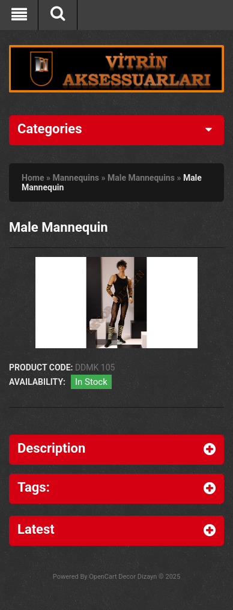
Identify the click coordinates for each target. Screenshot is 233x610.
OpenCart (102, 577)
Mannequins (75, 178)
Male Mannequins (141, 178)
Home (33, 178)
